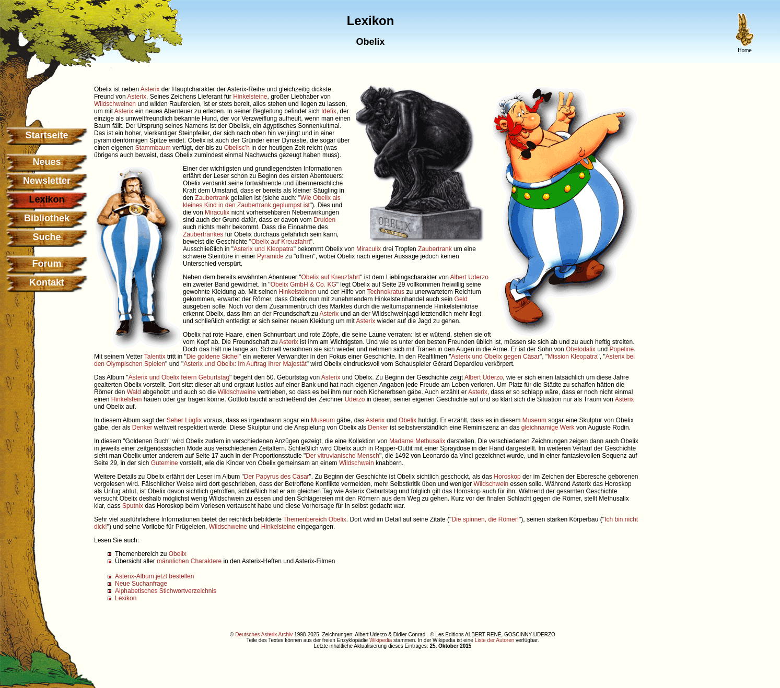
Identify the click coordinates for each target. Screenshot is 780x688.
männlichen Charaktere (189, 561)
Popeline (622, 349)
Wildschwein (356, 463)
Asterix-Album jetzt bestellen (154, 576)
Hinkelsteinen (297, 291)
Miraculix (217, 212)
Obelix (407, 420)
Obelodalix (581, 349)
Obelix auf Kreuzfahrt (280, 241)
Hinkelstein (126, 399)
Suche (46, 237)
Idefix (328, 111)
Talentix (155, 356)
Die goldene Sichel (213, 356)
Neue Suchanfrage (141, 583)
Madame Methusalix (417, 441)
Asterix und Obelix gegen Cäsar (495, 356)
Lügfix (193, 420)
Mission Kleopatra (572, 356)
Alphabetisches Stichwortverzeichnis (165, 591)
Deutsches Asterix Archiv (264, 634)
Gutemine (164, 463)
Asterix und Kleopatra (264, 249)
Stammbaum (153, 147)
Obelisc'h (237, 147)
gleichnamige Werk (548, 427)
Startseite (46, 135)
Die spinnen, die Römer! (485, 519)
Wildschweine (236, 392)
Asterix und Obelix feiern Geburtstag (179, 377)
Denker (142, 427)
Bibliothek (46, 218)
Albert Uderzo (469, 277)
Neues (46, 162)
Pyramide (270, 256)
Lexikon (125, 598)
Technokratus (385, 291)
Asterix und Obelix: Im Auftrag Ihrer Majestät (244, 363)
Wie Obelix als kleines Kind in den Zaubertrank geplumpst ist (262, 201)
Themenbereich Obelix (314, 519)
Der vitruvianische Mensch (342, 455)
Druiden (324, 219)
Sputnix (132, 505)
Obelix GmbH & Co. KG (303, 284)
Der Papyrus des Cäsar (276, 476)
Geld (461, 299)
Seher (175, 420)
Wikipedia (380, 640)
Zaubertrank (212, 197)
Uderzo (355, 399)
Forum (47, 263)
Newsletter (47, 180)
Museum (323, 420)
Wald (134, 392)
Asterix (150, 89)
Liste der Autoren (495, 640)
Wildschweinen (115, 104)
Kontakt (46, 282)
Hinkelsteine (250, 96)
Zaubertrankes (203, 234)
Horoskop (507, 476)
